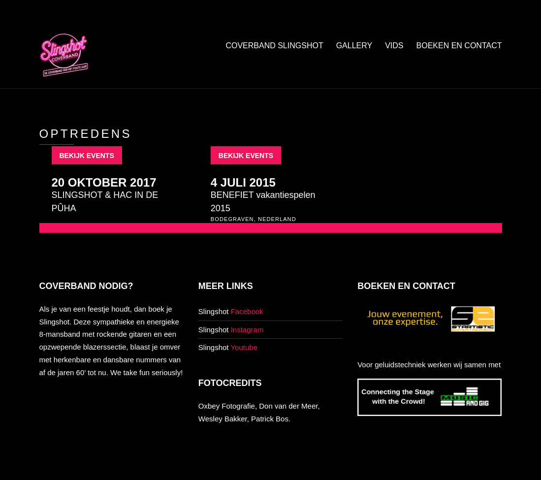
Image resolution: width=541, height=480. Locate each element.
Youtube (243, 347)
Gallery (354, 45)
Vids (394, 45)
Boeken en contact (459, 45)
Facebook (247, 311)
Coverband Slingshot (274, 45)
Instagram (247, 329)
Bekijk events (87, 156)
